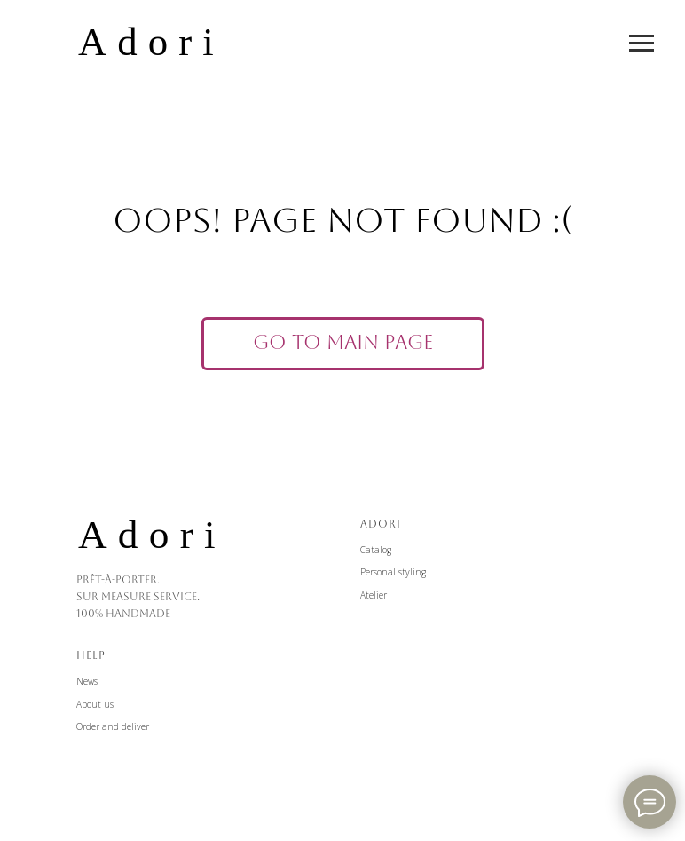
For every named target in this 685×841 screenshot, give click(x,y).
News (87, 681)
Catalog (375, 549)
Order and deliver (112, 726)
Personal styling (393, 572)
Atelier (373, 595)
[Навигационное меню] (641, 43)
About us (95, 704)
